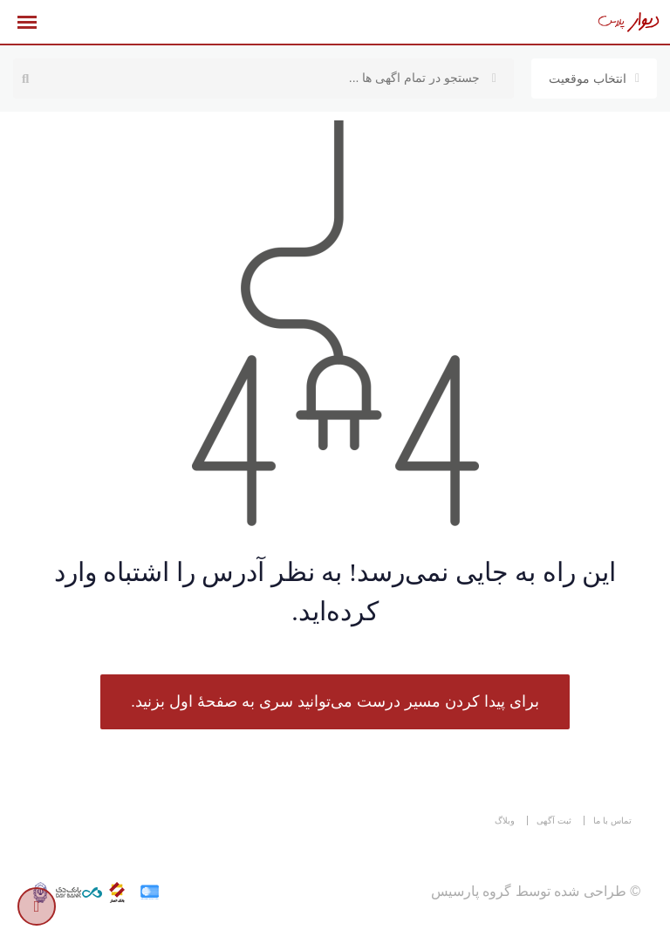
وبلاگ (505, 820)
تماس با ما (612, 820)
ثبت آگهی (554, 820)
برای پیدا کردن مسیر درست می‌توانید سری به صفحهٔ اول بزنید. (335, 701)
